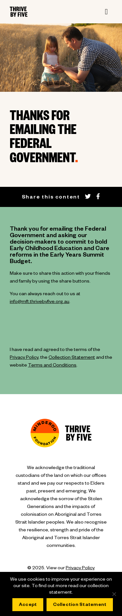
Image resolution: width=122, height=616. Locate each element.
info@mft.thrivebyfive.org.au (39, 302)
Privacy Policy (24, 358)
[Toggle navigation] (106, 11)
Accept (28, 605)
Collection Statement (71, 358)
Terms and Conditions (52, 365)
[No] (114, 594)
